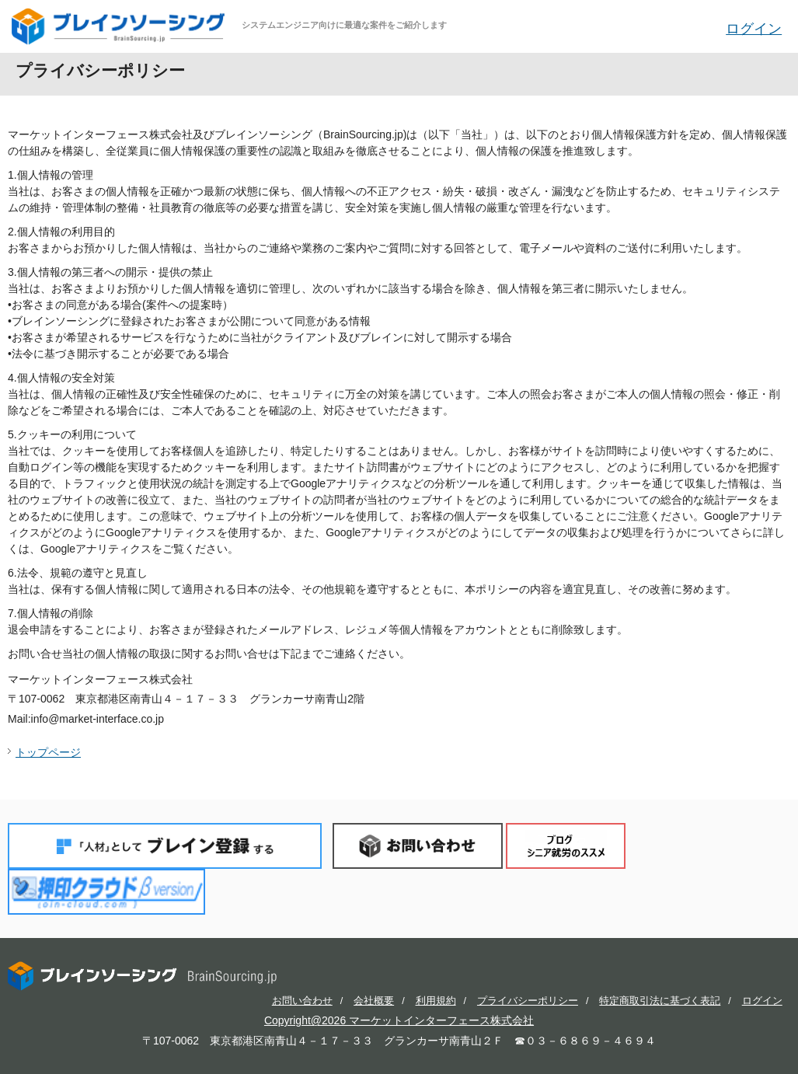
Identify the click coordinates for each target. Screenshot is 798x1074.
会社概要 (374, 1001)
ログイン (754, 29)
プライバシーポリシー (527, 1001)
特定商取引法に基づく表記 (659, 1001)
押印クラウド (106, 892)
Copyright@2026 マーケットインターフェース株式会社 (399, 1020)
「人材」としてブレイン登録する (165, 846)
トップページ (48, 752)
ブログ (566, 846)
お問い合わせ (418, 846)
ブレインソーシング (120, 26)
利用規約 (436, 1001)
